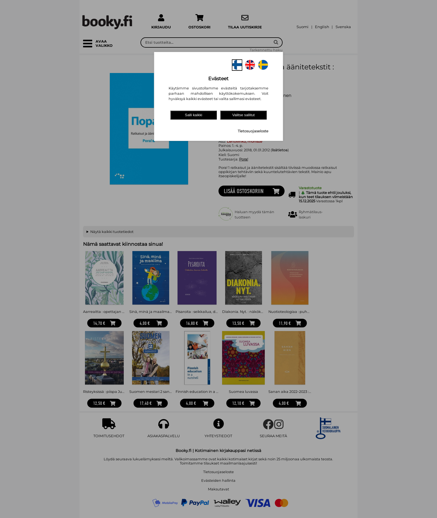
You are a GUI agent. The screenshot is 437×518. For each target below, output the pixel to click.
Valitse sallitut (243, 115)
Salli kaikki (193, 115)
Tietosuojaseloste (253, 131)
